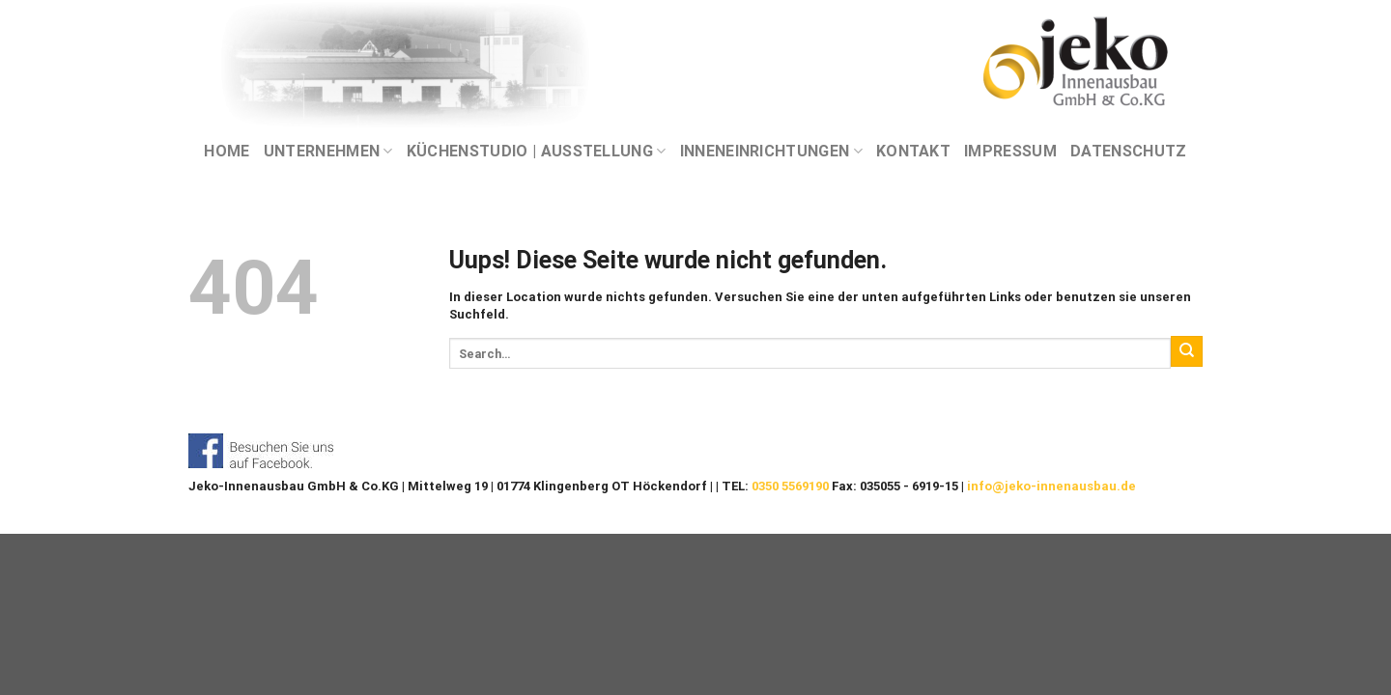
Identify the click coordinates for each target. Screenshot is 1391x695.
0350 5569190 (790, 486)
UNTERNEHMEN (328, 151)
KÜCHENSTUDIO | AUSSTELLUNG (537, 151)
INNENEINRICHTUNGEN (771, 151)
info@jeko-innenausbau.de (1051, 486)
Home (226, 151)
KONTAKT (913, 151)
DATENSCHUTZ (1128, 151)
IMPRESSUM (1010, 151)
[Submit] (1187, 351)
